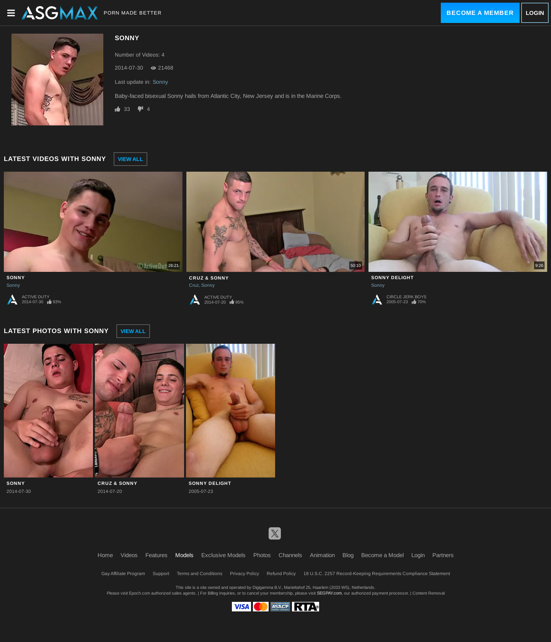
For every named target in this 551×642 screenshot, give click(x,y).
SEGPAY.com (329, 593)
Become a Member (480, 13)
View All (130, 159)
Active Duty (35, 296)
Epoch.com (139, 593)
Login (535, 13)
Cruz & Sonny (209, 278)
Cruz (194, 285)
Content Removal (428, 593)
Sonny (160, 82)
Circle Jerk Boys (406, 296)
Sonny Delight (392, 277)
